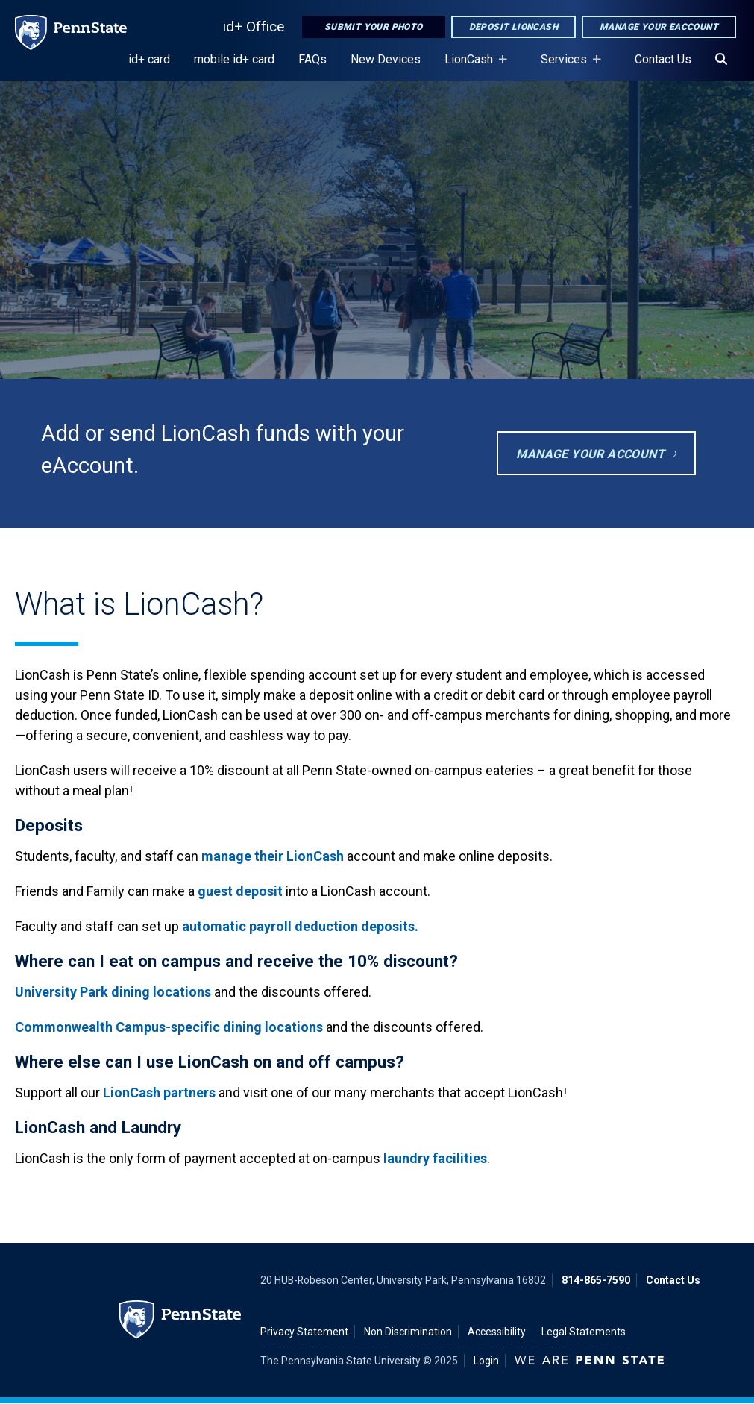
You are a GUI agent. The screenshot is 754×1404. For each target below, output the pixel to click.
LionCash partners (159, 1092)
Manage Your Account (590, 454)
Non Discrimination (408, 1332)
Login (486, 1361)
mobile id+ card (234, 59)
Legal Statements (583, 1332)
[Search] (721, 60)
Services (567, 66)
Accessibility (497, 1332)
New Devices (386, 59)
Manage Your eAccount (659, 27)
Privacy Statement (304, 1332)
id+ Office (253, 26)
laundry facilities (435, 1158)
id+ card (149, 59)
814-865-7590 (596, 1280)
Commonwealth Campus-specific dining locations (169, 1027)
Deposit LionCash (513, 27)
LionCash (472, 66)
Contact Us (663, 59)
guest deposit (240, 891)
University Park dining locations (113, 992)
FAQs (312, 59)
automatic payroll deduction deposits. (300, 926)
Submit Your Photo (373, 27)
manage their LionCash (274, 856)
